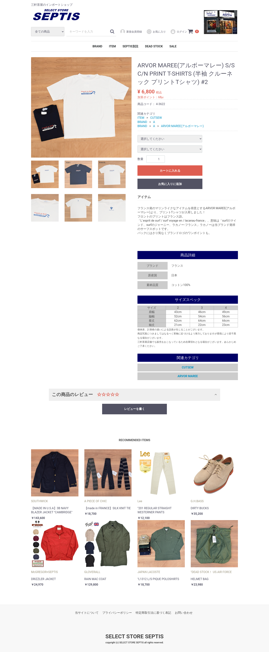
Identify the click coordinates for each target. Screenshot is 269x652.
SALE (172, 46)
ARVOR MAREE (188, 376)
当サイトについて (87, 612)
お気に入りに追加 (170, 184)
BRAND (97, 46)
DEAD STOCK (154, 46)
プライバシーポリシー (117, 612)
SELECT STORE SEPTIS (134, 636)
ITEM (112, 46)
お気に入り (156, 31)
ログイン (178, 31)
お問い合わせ (184, 612)
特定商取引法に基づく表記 (153, 612)
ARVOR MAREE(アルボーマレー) (182, 126)
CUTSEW (156, 117)
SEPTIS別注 (130, 46)
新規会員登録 (131, 31)
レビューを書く (134, 409)
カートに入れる (170, 171)
